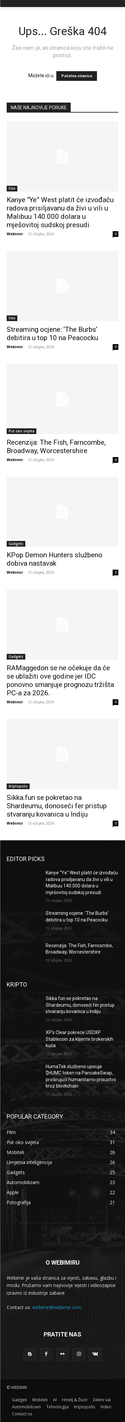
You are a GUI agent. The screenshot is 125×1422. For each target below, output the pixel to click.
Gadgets (16, 543)
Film (12, 188)
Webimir (15, 233)
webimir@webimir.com (56, 1307)
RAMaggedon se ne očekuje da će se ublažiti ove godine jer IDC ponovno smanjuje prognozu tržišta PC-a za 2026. (60, 680)
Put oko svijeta (21, 431)
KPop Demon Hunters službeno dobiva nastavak (54, 559)
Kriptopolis (18, 786)
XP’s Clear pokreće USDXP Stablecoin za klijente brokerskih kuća (79, 1039)
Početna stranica (76, 76)
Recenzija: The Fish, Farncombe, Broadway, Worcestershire (56, 446)
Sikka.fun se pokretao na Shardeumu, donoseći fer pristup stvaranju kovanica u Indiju (57, 806)
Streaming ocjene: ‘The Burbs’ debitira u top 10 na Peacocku (52, 333)
